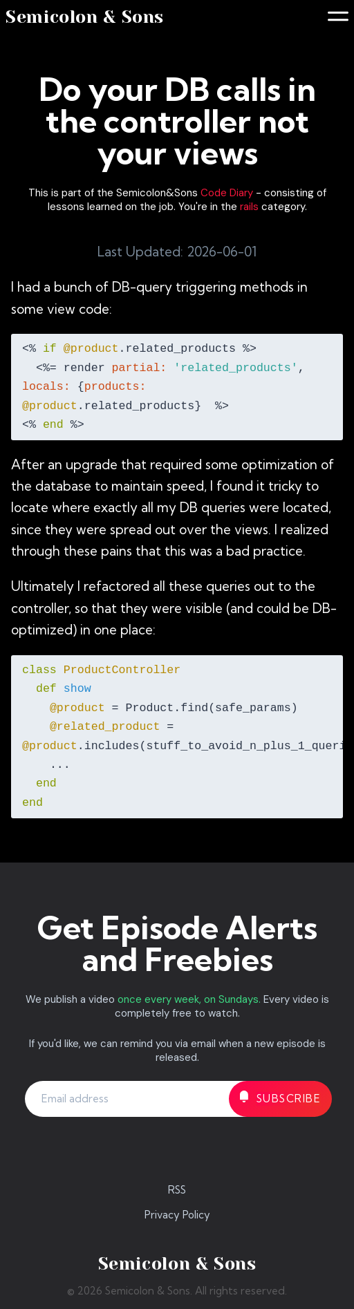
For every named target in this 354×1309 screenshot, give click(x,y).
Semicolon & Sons (85, 17)
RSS (177, 1189)
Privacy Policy (177, 1214)
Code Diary (227, 193)
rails (249, 207)
